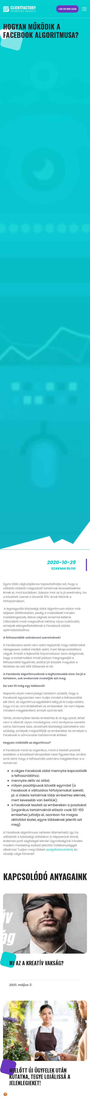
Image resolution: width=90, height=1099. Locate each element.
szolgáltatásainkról (59, 850)
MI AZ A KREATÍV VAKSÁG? (36, 963)
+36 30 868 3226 (67, 9)
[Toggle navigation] (84, 9)
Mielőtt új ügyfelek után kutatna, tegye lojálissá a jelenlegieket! (39, 1076)
